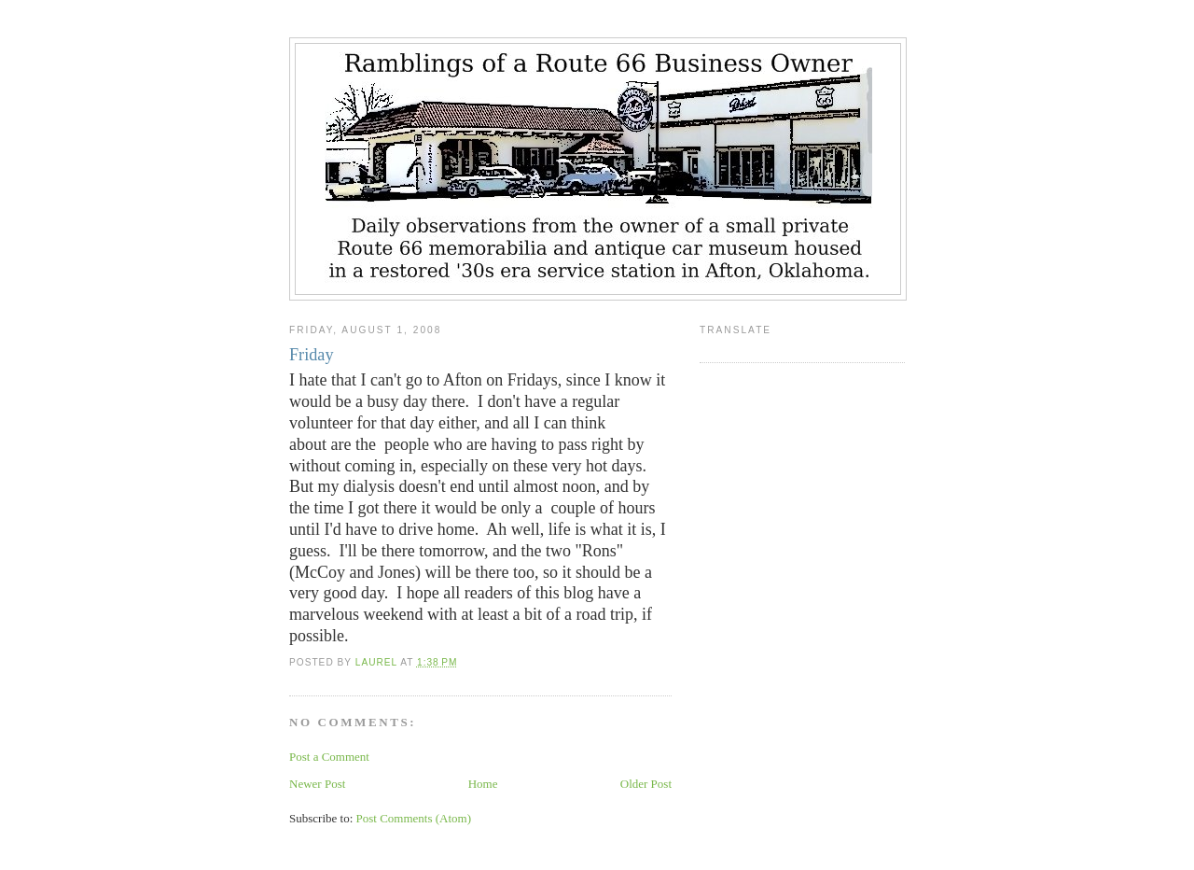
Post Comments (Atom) (414, 818)
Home (483, 784)
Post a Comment (329, 757)
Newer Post (317, 784)
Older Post (646, 784)
